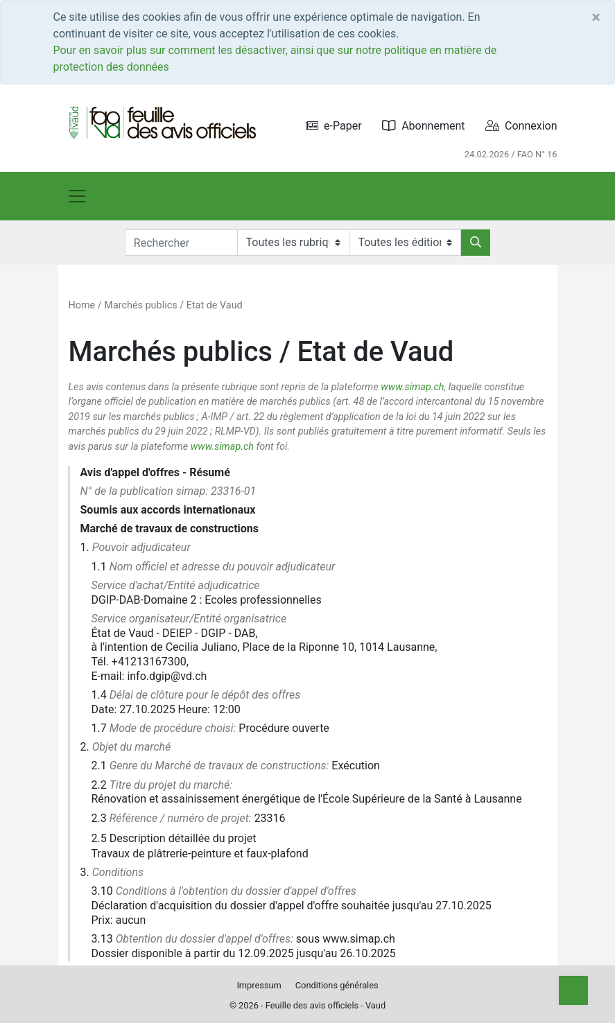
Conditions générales (337, 985)
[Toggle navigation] (77, 196)
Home (82, 305)
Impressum (258, 985)
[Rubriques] (293, 242)
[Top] (573, 990)
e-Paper (334, 125)
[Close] (596, 17)
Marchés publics (140, 305)
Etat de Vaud (215, 305)
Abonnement (423, 125)
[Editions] (405, 242)
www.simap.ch (412, 387)
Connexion (521, 125)
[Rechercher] (475, 242)
